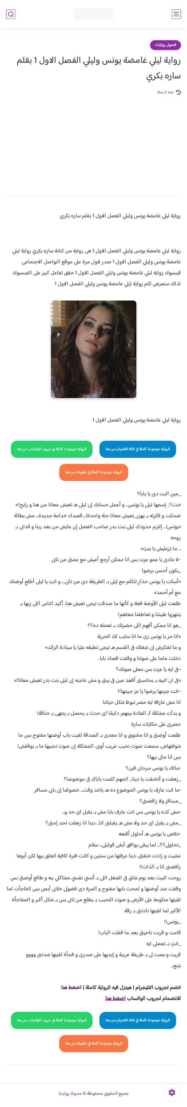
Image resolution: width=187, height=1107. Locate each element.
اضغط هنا (71, 987)
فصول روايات (165, 45)
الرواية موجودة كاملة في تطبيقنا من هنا (93, 472)
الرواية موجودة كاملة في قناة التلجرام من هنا (138, 449)
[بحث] (10, 14)
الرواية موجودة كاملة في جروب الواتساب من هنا (51, 449)
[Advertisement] (93, 141)
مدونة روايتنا (70, 1094)
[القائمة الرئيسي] (176, 14)
